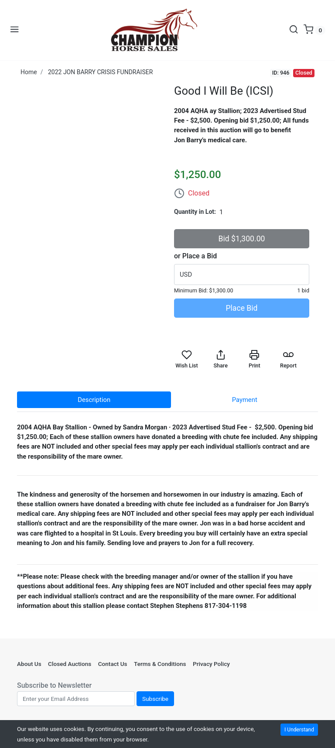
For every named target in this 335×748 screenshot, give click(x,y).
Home (29, 72)
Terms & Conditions (160, 663)
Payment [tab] (244, 400)
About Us (29, 663)
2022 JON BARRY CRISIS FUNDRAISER (100, 72)
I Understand (299, 730)
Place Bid (241, 308)
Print (254, 359)
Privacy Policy (211, 663)
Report (288, 359)
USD (186, 274)
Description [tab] (94, 400)
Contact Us (112, 663)
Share (220, 359)
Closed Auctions (69, 663)
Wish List (186, 359)
